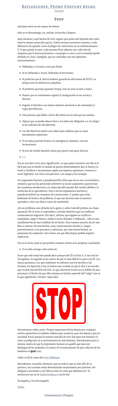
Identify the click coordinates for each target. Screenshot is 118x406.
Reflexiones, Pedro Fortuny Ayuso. (59, 6)
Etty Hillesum (51, 357)
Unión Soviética (48, 374)
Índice (21, 387)
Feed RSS (59, 11)
